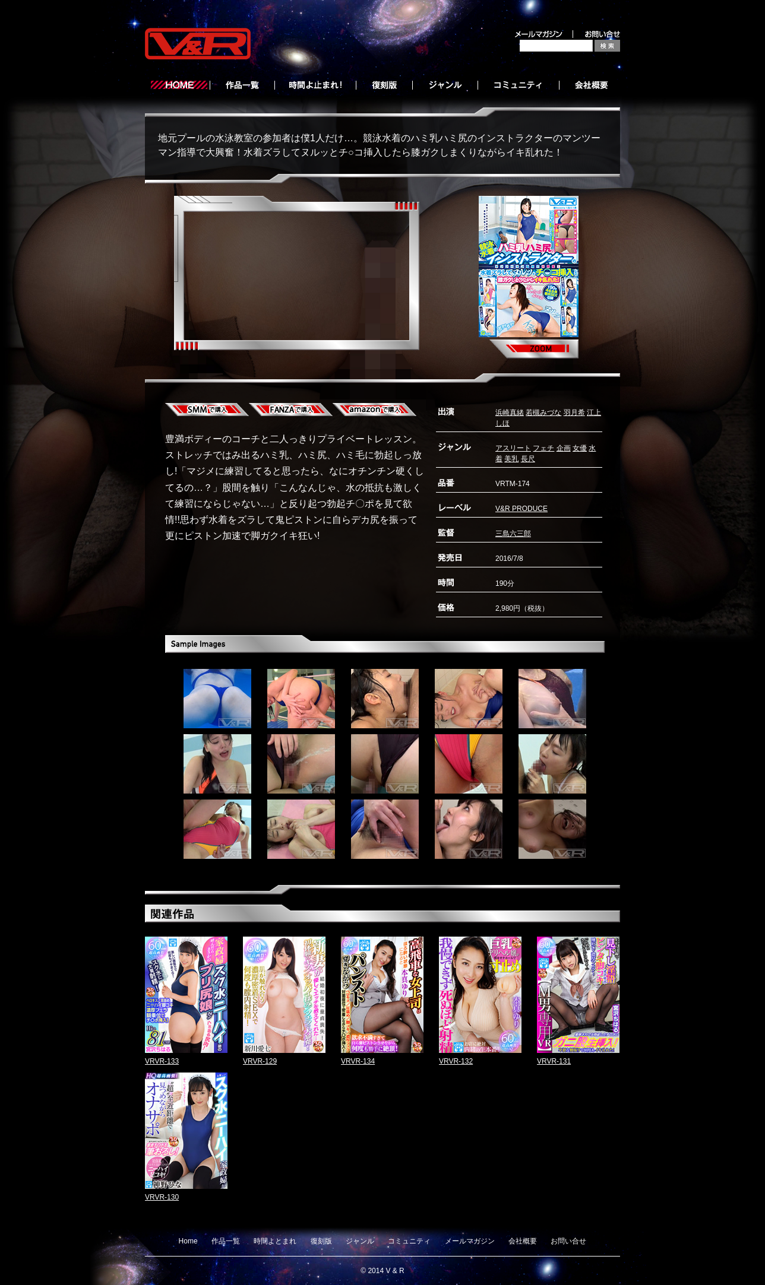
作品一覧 (225, 1241)
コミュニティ (409, 1241)
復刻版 (321, 1241)
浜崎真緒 (509, 412)
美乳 (511, 459)
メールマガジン (470, 1241)
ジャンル (360, 1241)
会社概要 (522, 1241)
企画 (564, 448)
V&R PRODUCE (521, 509)
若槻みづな (543, 412)
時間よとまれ (275, 1241)
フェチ (543, 448)
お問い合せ (568, 1241)
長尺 (528, 459)
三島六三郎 (513, 533)
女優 (580, 448)
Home (188, 1241)
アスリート (513, 448)
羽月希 (574, 412)
